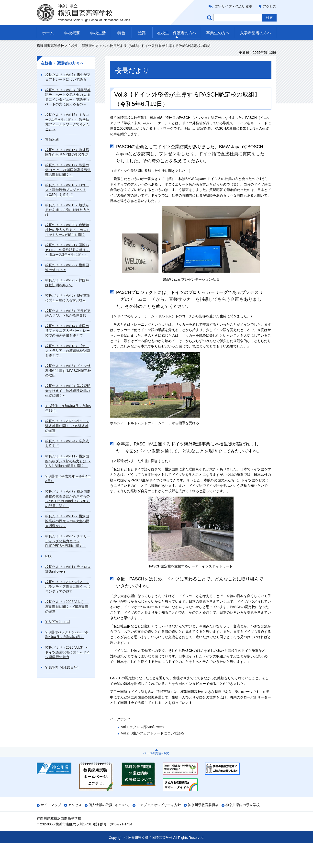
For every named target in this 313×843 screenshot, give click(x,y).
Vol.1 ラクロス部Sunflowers (142, 727)
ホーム (48, 33)
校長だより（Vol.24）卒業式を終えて (67, 443)
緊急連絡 (52, 139)
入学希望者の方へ (255, 33)
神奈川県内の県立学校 (242, 805)
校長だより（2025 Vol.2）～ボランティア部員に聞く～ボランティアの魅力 (67, 586)
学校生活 (98, 33)
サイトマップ (51, 805)
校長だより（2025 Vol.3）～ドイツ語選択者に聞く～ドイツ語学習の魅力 (67, 652)
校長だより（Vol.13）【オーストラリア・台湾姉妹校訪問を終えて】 (67, 350)
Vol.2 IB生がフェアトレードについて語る (152, 733)
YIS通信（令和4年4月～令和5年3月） (68, 408)
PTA (48, 556)
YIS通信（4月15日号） (62, 667)
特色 (121, 33)
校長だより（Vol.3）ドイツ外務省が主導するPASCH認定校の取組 (68, 370)
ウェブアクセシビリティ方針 (158, 805)
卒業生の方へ (218, 33)
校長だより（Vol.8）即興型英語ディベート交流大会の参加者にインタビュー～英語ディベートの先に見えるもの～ (67, 97)
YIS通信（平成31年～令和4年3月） (68, 478)
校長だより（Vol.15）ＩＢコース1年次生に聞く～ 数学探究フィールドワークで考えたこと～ (67, 122)
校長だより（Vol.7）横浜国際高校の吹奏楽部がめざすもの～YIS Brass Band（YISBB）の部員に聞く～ (67, 498)
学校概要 (72, 33)
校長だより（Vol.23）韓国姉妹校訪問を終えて (67, 282)
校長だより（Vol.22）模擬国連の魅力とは (67, 267)
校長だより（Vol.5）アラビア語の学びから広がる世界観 (67, 313)
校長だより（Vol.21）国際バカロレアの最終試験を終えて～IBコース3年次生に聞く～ (67, 249)
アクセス (269, 6)
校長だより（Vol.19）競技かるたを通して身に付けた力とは (67, 210)
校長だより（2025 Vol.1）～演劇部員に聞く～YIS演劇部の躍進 (67, 426)
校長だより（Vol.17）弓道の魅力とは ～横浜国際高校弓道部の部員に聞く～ (68, 170)
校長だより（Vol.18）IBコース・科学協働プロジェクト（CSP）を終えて (67, 190)
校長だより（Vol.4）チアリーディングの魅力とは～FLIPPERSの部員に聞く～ (67, 541)
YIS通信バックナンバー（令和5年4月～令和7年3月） (67, 634)
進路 (142, 33)
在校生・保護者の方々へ (87, 46)
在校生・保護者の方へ (176, 33)
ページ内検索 (210, 18)
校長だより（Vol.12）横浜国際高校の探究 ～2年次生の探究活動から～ (67, 521)
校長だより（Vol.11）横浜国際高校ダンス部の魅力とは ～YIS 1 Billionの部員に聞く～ (68, 461)
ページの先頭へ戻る (156, 753)
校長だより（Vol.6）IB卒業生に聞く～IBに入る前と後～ (67, 297)
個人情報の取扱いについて (109, 805)
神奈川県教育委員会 (203, 805)
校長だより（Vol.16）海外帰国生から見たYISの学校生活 (67, 152)
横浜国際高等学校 (50, 46)
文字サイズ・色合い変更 (233, 6)
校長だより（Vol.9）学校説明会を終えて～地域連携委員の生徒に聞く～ (67, 390)
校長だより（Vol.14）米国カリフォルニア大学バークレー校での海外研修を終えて (67, 330)
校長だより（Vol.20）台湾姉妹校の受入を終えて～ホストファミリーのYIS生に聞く (67, 229)
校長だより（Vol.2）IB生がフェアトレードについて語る (67, 77)
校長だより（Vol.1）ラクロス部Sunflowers (67, 569)
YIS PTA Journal (57, 622)
